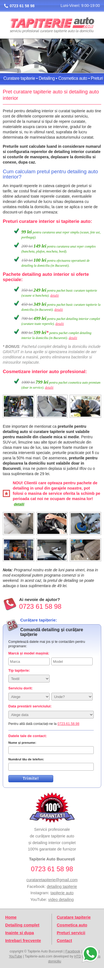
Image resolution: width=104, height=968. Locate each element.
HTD (77, 956)
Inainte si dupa (19, 933)
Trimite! (31, 778)
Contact (64, 940)
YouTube (15, 956)
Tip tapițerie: (19, 670)
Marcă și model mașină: (28, 653)
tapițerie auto (61, 893)
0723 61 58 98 (22, 6)
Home (11, 917)
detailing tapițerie (62, 886)
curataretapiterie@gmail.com (51, 880)
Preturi (97, 78)
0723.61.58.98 (68, 724)
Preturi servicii (71, 933)
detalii (54, 295)
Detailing (47, 78)
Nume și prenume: (22, 742)
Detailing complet (22, 925)
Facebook (72, 951)
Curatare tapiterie (19, 78)
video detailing (61, 899)
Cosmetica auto (72, 78)
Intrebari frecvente (23, 940)
